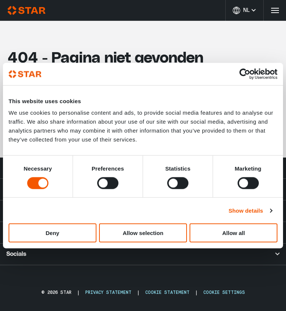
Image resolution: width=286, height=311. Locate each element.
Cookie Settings (224, 292)
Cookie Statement (167, 292)
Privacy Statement (108, 292)
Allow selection (143, 233)
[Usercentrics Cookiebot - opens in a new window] (244, 73)
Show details (246, 210)
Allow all (233, 233)
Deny (52, 233)
